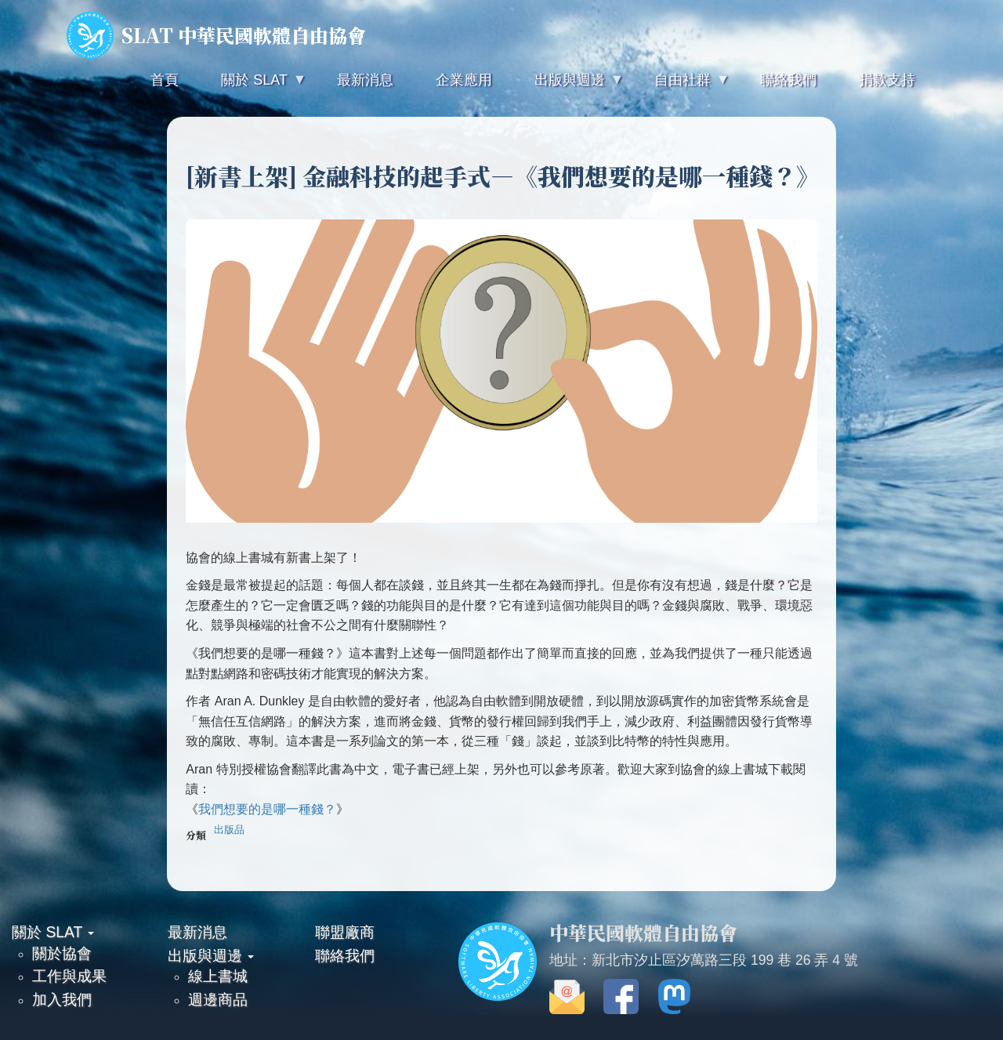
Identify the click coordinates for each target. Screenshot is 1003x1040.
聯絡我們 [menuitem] (788, 80)
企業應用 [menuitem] (464, 80)
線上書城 (218, 975)
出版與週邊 (211, 955)
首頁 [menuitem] (164, 80)
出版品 (229, 829)
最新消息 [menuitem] (365, 80)
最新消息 (197, 931)
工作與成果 (69, 975)
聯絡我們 (345, 955)
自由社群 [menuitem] (681, 86)
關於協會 (62, 953)
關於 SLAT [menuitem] (252, 86)
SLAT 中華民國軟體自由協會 (216, 35)
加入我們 (62, 999)
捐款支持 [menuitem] (887, 80)
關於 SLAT (53, 931)
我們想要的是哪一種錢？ (267, 809)
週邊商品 (218, 999)
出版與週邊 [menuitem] (568, 86)
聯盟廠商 (345, 931)
